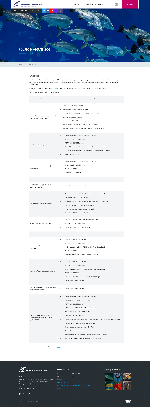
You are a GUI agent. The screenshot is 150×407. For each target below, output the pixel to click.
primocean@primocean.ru (31, 384)
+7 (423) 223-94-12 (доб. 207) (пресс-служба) (33, 381)
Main (20, 65)
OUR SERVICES (62, 383)
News (59, 388)
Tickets (131, 4)
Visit (58, 373)
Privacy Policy (23, 401)
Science (15, 10)
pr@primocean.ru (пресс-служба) (29, 386)
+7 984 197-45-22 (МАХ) (45, 379)
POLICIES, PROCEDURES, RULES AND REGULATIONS (73, 385)
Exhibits (59, 376)
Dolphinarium (76, 373)
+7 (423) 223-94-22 (31, 379)
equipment (56, 88)
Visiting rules (34, 401)
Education (24, 10)
